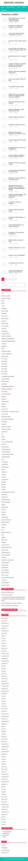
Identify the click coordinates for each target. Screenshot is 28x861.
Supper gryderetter (5, 555)
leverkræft (3, 444)
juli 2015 (3, 696)
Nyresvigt (3, 487)
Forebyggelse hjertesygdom (7, 376)
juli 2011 (3, 817)
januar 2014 (4, 741)
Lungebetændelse (5, 456)
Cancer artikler (10, 7)
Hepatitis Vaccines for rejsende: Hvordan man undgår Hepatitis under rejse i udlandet (16, 96)
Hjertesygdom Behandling (7, 419)
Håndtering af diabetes (6, 389)
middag (3, 469)
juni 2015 (3, 698)
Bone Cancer (4, 316)
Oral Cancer (4, 494)
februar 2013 (4, 769)
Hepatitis (3, 396)
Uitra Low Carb (4, 575)
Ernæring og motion (6, 351)
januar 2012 (4, 801)
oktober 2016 (4, 658)
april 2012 (3, 794)
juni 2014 (3, 729)
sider (2, 529)
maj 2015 (3, 701)
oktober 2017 (4, 628)
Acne (18, 7)
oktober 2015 (4, 688)
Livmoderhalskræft (5, 449)
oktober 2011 (4, 809)
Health (4, 836)
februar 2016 (4, 678)
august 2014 (4, 724)
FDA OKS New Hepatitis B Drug (17, 124)
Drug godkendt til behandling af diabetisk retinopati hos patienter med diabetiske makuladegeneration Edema (13, 599)
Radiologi (3, 514)
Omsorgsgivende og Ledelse (8, 492)
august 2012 (4, 784)
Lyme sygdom (4, 462)
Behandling (4, 308)
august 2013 (4, 754)
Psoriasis (3, 512)
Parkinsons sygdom (6, 502)
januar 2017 (4, 651)
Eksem (3, 348)
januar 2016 (4, 681)
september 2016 (5, 661)
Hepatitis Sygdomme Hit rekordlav (17, 140)
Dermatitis (3, 328)
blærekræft (4, 313)
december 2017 (5, 623)
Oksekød (3, 489)
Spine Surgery (4, 550)
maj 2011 (3, 822)
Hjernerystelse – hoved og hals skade (10, 411)
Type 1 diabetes (5, 570)
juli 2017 (3, 636)
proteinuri (3, 509)
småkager (3, 542)
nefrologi (3, 474)
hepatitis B (3, 404)
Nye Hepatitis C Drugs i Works (16, 86)
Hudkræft (3, 424)
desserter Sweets (5, 333)
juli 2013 (3, 756)
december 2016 (5, 653)
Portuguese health (7, 831)
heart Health (4, 391)
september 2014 (5, 721)
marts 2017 (4, 646)
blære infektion (4, 311)
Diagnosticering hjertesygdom (8, 341)
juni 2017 (3, 638)
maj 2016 (3, 671)
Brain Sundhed (4, 318)
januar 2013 (4, 771)
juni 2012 (3, 789)
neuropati (3, 477)
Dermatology (4, 331)
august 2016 (4, 663)
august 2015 (4, 693)
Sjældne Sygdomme (6, 532)
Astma (2, 303)
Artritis (24, 7)
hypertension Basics (6, 429)
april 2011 (3, 824)
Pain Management (5, 499)
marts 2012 (4, 796)
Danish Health (6, 833)
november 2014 (5, 716)
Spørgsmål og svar (5, 552)
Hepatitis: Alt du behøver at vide (17, 247)
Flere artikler (4, 358)
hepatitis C (3, 406)
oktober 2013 (4, 749)
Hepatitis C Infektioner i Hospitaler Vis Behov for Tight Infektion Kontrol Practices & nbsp (17, 65)
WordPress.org (4, 852)
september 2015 (5, 691)
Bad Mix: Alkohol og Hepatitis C (17, 117)
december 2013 (5, 744)
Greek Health (6, 835)
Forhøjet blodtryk (5, 379)
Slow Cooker (4, 539)
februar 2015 (4, 708)
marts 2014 (4, 736)
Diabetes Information (6, 336)
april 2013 (3, 764)
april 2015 (3, 703)
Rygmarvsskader (5, 522)
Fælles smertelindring (6, 353)
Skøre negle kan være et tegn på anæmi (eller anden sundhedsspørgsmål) (17, 19)
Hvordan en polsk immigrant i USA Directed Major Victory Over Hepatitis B (17, 196)
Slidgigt (3, 537)
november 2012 (5, 776)
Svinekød (3, 557)
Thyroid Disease (5, 562)
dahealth (16, 22)
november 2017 (5, 625)
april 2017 (3, 643)
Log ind (3, 845)
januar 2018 (4, 620)
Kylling (3, 436)
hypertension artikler (6, 426)
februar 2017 (4, 648)
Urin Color (3, 580)
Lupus (2, 459)
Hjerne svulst (4, 409)
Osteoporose (4, 497)
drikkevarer (4, 343)
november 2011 (5, 807)
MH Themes (22, 859)
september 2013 (5, 751)
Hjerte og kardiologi (6, 416)
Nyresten (3, 484)
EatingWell (3, 346)
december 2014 (5, 713)
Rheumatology (4, 517)
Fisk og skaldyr (4, 356)
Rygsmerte (4, 10)
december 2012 (5, 774)
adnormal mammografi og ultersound (10, 605)
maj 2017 (3, 640)
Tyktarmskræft (4, 565)
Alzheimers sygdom (6, 295)
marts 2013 (4, 766)
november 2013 (5, 746)
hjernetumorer (4, 414)
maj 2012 (3, 791)
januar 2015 (4, 711)
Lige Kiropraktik (5, 446)
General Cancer (5, 381)
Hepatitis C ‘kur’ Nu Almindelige (17, 255)
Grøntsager (4, 384)
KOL (2, 434)
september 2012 (5, 781)
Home (2, 7)
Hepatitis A (3, 399)
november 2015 (5, 686)
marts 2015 (4, 706)
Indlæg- (4, 847)
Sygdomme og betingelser (7, 560)
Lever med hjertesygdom (7, 441)
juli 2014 (3, 726)
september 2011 (5, 812)
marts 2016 (4, 676)
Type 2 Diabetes (5, 572)
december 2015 (5, 683)
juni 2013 (3, 759)
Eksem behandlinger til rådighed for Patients (11, 603)
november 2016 (5, 656)
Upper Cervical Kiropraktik (7, 577)
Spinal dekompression (6, 547)
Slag (2, 534)
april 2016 (3, 673)
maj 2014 (3, 731)
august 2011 (4, 814)
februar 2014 (4, 739)
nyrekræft (3, 482)
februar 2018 (4, 618)
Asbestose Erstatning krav (7, 592)
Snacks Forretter (5, 545)
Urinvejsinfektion (5, 582)
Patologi (3, 504)
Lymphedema (4, 464)
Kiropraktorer (4, 431)
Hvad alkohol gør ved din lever (16, 263)
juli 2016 (3, 666)
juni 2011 (3, 819)
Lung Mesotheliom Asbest (7, 454)
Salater (3, 527)
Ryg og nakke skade (6, 519)
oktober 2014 (4, 718)
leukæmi (3, 439)
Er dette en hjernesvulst (6, 594)
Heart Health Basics (6, 394)
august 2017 (4, 633)
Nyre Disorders (4, 479)
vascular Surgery (5, 585)
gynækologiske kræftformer (7, 386)
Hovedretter (4, 421)
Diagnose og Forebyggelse (7, 338)
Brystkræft (3, 321)
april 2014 (3, 734)
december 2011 (5, 804)
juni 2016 (3, 668)
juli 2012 (3, 786)
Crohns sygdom (5, 326)
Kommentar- (5, 850)
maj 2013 (3, 761)
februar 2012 (4, 799)
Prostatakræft (4, 507)
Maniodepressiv (5, 467)
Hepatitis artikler (5, 401)
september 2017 (5, 630)
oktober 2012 (4, 779)
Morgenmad (4, 472)
